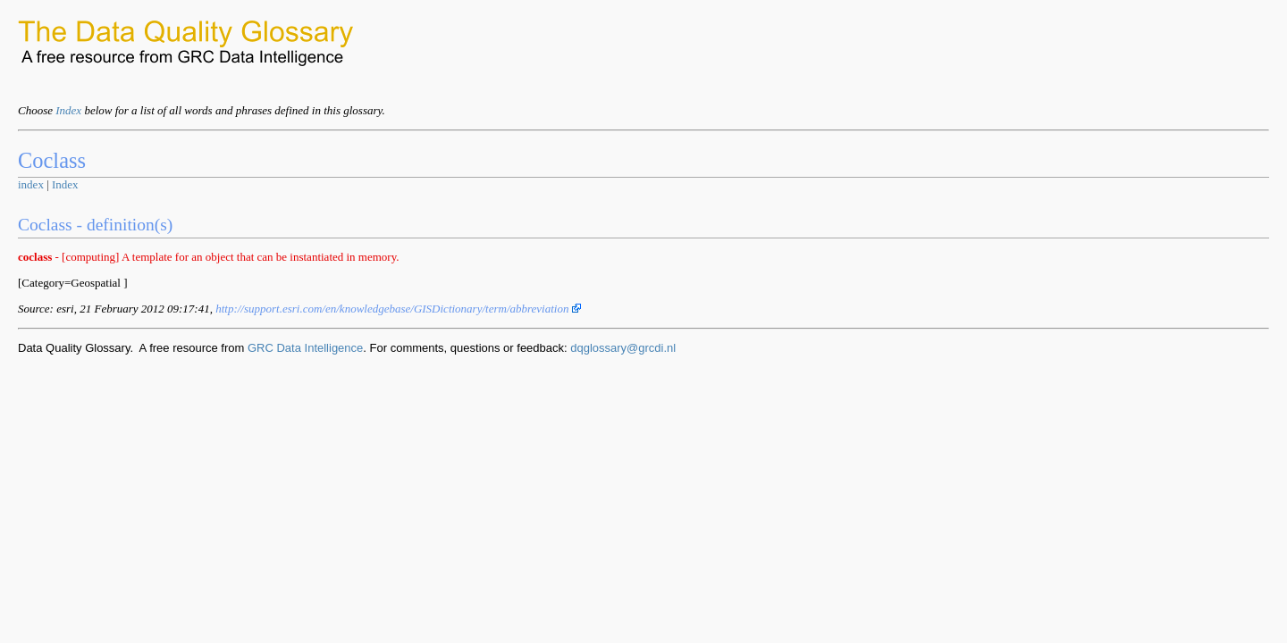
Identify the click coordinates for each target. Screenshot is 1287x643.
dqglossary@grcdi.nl (623, 348)
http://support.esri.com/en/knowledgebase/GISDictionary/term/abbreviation (398, 308)
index (31, 184)
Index (68, 110)
